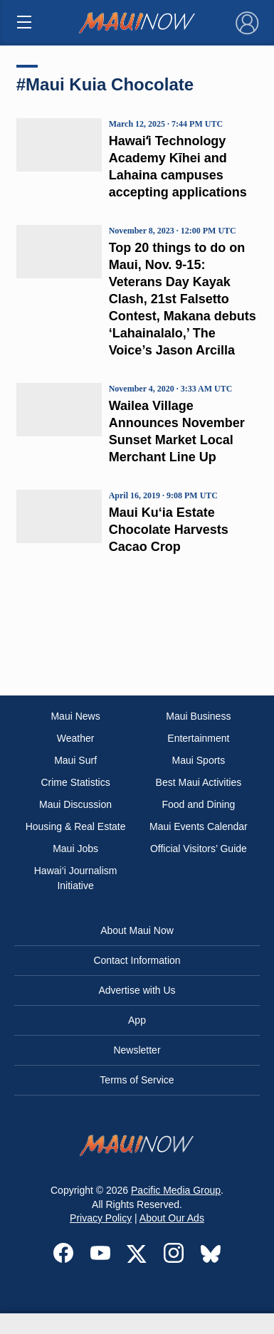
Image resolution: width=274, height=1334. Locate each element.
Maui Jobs (75, 848)
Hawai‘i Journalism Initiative (75, 878)
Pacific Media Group (176, 1190)
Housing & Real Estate (76, 826)
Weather (76, 738)
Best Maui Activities (199, 782)
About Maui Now (137, 930)
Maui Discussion (75, 804)
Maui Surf (75, 760)
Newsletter (136, 1050)
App (137, 1020)
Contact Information (136, 960)
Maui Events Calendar (198, 826)
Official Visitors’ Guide (198, 848)
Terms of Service (137, 1080)
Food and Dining (199, 804)
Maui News (75, 716)
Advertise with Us (136, 990)
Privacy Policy (101, 1218)
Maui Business (198, 716)
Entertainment (198, 738)
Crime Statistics (75, 782)
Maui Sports (199, 760)
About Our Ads (171, 1218)
